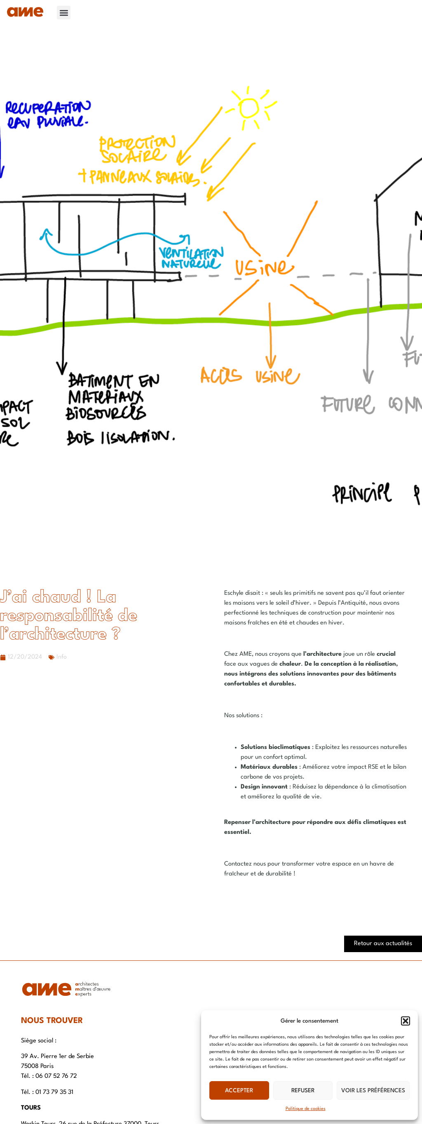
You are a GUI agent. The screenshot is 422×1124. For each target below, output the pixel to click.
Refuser (302, 1090)
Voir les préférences (373, 1090)
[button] (405, 1021)
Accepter (239, 1090)
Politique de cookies (306, 1109)
